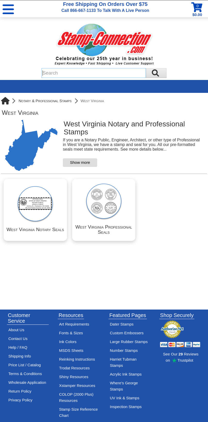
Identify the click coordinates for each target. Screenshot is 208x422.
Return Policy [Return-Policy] (19, 391)
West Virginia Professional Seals (104, 229)
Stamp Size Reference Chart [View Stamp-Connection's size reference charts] (78, 412)
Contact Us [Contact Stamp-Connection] (17, 338)
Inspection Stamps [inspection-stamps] (126, 406)
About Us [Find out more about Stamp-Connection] (16, 330)
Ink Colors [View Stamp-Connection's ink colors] (68, 341)
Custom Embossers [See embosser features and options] (127, 333)
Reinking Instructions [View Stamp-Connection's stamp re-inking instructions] (77, 359)
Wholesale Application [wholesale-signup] (27, 382)
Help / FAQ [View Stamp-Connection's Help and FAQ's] (17, 347)
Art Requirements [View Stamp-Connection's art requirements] (74, 324)
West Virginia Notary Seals (35, 229)
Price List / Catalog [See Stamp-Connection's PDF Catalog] (24, 365)
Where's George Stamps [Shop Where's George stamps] (124, 386)
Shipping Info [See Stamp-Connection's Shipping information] (19, 356)
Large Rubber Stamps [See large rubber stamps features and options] (129, 341)
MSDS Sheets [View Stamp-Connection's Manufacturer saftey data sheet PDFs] (71, 350)
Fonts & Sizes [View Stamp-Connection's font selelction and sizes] (71, 333)
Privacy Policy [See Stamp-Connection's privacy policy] (20, 400)
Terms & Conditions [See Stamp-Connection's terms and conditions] (25, 373)
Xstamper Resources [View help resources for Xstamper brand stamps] (77, 385)
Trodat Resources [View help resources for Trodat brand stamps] (74, 368)
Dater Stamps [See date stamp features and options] (122, 324)
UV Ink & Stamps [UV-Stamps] (124, 398)
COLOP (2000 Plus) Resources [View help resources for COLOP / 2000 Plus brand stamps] (76, 397)
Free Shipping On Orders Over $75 (105, 7)
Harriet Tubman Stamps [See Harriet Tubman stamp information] (123, 362)
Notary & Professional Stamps (45, 101)
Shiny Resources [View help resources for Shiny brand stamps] (73, 377)
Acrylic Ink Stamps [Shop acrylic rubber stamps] (126, 374)
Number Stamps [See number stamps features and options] (124, 350)
